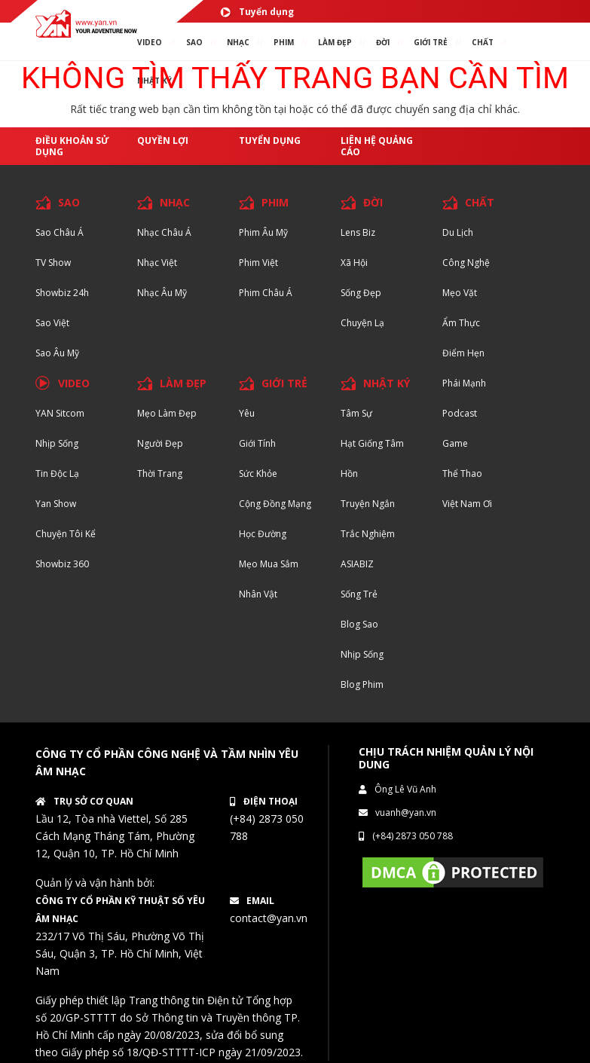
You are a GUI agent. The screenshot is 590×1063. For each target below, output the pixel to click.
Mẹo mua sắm (268, 563)
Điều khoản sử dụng (72, 146)
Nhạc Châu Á (164, 232)
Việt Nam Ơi (467, 503)
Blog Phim (362, 684)
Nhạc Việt (157, 262)
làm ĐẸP (335, 42)
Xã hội (354, 262)
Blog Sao (359, 624)
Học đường (262, 533)
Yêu (247, 413)
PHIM (284, 42)
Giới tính (257, 443)
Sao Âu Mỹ (57, 353)
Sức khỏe (258, 473)
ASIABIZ (357, 563)
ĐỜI (383, 42)
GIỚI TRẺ (284, 383)
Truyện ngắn (368, 503)
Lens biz (358, 232)
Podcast (459, 413)
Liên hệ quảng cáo (377, 146)
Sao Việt (52, 322)
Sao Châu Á (59, 232)
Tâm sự (356, 413)
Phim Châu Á (265, 292)
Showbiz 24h (62, 292)
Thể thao (462, 473)
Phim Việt (258, 262)
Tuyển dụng (257, 11)
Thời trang (159, 473)
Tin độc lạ (57, 473)
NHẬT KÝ (386, 383)
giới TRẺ (431, 42)
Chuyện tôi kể (65, 533)
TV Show (53, 262)
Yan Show (55, 503)
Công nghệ (466, 262)
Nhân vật (258, 594)
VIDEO (149, 42)
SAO (194, 42)
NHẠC (238, 42)
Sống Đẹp (361, 292)
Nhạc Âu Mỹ (162, 292)
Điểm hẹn (463, 353)
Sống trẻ (359, 594)
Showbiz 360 (62, 563)
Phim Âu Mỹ (263, 232)
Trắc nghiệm (368, 533)
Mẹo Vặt (459, 292)
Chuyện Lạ (362, 322)
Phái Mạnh (464, 383)
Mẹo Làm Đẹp (167, 413)
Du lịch (457, 232)
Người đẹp (160, 443)
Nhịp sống (56, 443)
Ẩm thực (461, 322)
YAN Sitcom (59, 413)
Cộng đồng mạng (275, 503)
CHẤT (479, 202)
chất (483, 42)
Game (455, 443)
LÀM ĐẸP (183, 383)
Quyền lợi (162, 140)
